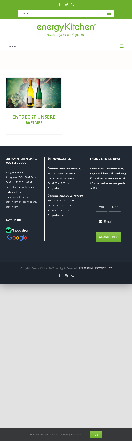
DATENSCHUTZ (103, 268)
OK (96, 434)
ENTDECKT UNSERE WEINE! (33, 120)
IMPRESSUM (86, 268)
